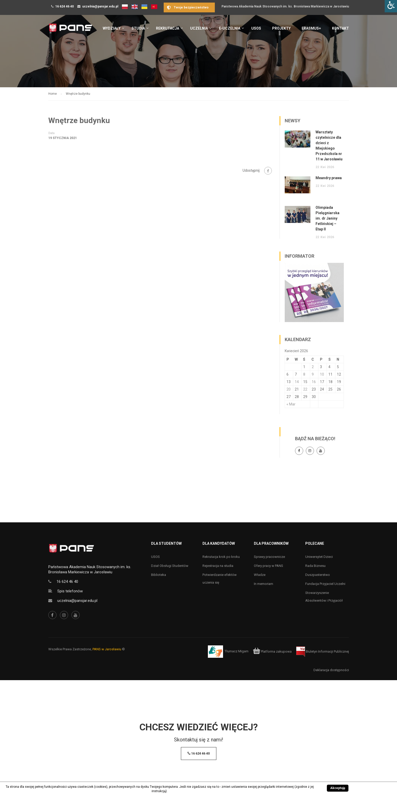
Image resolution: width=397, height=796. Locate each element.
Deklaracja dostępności (331, 670)
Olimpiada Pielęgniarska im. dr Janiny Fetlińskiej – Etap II (327, 218)
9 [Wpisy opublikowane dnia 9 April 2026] (313, 374)
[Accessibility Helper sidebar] (391, 6)
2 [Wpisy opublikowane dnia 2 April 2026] (313, 367)
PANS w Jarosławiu (107, 649)
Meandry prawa (329, 178)
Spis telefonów (70, 591)
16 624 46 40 (64, 6)
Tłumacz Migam (236, 651)
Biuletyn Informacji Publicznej (322, 651)
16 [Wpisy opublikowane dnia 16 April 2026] (314, 382)
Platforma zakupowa (272, 651)
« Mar (291, 404)
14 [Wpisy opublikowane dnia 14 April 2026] (297, 382)
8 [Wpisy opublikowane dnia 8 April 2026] (304, 374)
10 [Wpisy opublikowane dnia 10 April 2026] (322, 374)
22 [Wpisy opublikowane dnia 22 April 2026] (305, 389)
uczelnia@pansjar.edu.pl (100, 6)
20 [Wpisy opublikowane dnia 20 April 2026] (289, 389)
